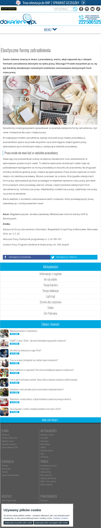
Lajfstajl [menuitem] (36, 447)
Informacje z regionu (51, 273)
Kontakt (39, 497)
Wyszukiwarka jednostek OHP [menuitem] (43, 501)
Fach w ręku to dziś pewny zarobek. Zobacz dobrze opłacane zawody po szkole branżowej (43, 379)
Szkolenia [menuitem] (69, 441)
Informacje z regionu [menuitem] (40, 434)
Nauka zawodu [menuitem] (70, 437)
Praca (5, 465)
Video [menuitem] (36, 453)
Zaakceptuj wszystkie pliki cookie (18, 523)
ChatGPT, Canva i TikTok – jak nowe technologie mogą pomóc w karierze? (38, 340)
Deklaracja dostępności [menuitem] (9, 444)
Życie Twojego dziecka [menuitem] (41, 475)
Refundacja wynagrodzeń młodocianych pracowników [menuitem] (78, 478)
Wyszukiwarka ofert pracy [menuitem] (10, 469)
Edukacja (72, 430)
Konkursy (72, 497)
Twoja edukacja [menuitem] (39, 444)
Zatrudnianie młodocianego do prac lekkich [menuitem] (80, 483)
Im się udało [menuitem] (38, 437)
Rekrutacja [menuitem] (69, 434)
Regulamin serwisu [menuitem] (8, 441)
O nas (5, 430)
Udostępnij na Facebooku (20, 257)
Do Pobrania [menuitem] (38, 456)
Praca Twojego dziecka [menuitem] (41, 472)
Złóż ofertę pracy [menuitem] (71, 486)
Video (50, 307)
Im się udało (50, 279)
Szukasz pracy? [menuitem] (7, 472)
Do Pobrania (50, 313)
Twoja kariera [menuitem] (38, 441)
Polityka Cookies (60, 518)
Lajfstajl (50, 296)
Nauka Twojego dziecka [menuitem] (41, 469)
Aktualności (42, 430)
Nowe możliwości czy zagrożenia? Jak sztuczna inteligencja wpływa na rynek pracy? (42, 370)
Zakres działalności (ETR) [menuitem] (10, 447)
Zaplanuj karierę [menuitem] (7, 475)
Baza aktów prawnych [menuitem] (73, 492)
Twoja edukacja (50, 290)
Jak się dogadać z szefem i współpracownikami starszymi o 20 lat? (35, 409)
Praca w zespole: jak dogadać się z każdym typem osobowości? (34, 360)
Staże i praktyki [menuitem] (71, 489)
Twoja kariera (50, 284)
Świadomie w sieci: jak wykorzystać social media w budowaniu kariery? (37, 389)
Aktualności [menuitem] (70, 469)
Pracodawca (74, 465)
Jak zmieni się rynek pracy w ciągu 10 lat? (25, 350)
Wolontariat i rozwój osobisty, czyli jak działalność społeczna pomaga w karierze (40, 399)
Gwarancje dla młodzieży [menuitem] (9, 482)
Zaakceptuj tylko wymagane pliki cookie (51, 523)
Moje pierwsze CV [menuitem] (7, 479)
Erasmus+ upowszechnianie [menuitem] (75, 444)
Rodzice (39, 465)
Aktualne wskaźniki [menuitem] (8, 488)
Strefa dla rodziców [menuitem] (40, 450)
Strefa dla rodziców (50, 301)
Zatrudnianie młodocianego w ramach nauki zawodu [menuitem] (80, 473)
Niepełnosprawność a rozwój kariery (23, 330)
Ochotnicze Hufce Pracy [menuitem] (9, 437)
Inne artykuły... (50, 420)
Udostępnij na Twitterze (66, 257)
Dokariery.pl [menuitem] (5, 434)
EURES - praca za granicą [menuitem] (9, 485)
